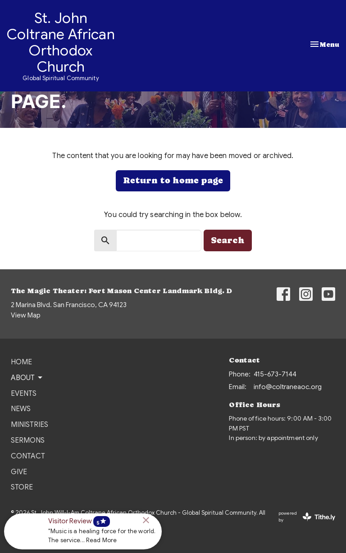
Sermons (28, 440)
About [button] (27, 377)
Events (23, 393)
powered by (306, 517)
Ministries (29, 424)
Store (22, 487)
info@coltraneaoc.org (288, 387)
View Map (26, 315)
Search (228, 240)
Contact (28, 456)
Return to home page (173, 180)
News (21, 408)
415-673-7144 (275, 374)
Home (21, 362)
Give (19, 471)
